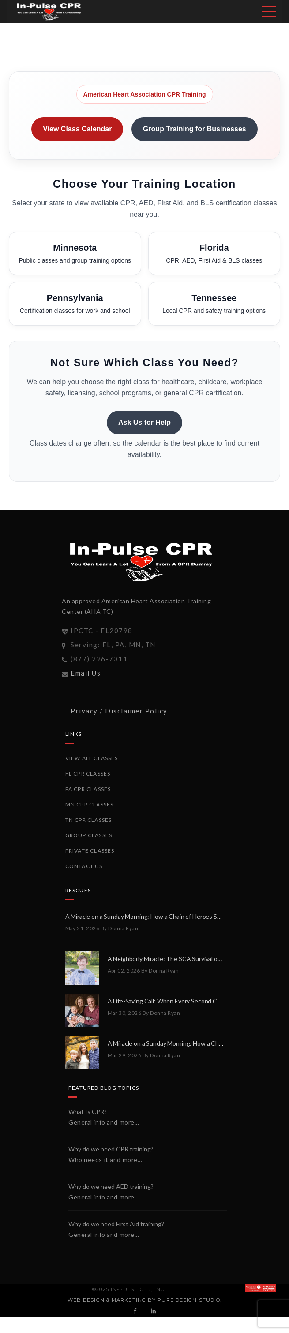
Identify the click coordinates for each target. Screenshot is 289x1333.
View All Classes (91, 758)
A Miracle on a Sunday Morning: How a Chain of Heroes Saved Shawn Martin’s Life (174, 916)
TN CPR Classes (88, 820)
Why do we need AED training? (111, 1186)
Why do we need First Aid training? (116, 1224)
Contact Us (84, 866)
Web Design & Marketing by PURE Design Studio (144, 1300)
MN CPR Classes (89, 804)
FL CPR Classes (88, 773)
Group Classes (89, 835)
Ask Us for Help (144, 422)
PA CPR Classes (88, 789)
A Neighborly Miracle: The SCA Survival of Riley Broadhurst (187, 958)
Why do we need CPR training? (111, 1149)
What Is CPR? (87, 1111)
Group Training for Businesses (194, 129)
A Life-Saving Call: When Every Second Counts (170, 1001)
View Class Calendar (77, 129)
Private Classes (90, 850)
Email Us (86, 673)
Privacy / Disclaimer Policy (119, 711)
